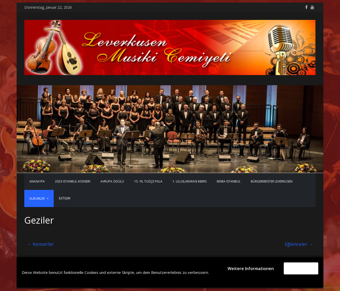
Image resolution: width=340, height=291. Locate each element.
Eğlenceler (299, 244)
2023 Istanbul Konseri (72, 181)
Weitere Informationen (251, 268)
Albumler (37, 198)
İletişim (64, 198)
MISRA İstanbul (229, 181)
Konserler (40, 244)
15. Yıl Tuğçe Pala (148, 181)
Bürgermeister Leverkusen (271, 181)
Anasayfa (37, 181)
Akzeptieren (301, 268)
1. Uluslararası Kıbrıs (190, 181)
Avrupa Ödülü (112, 181)
